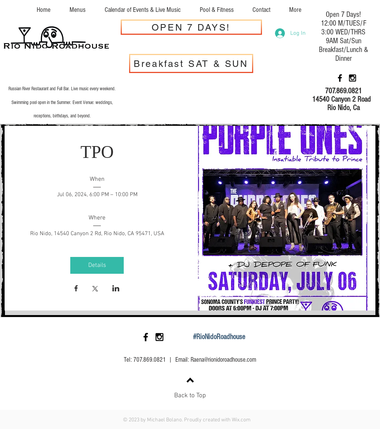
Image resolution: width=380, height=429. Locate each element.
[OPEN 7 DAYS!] (191, 27)
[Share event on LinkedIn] (116, 289)
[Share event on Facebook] (76, 289)
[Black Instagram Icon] (352, 78)
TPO (97, 152)
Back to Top (190, 396)
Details (97, 265)
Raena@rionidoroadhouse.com (223, 359)
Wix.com (241, 420)
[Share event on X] (95, 289)
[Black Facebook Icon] (340, 78)
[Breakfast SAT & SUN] (191, 63)
